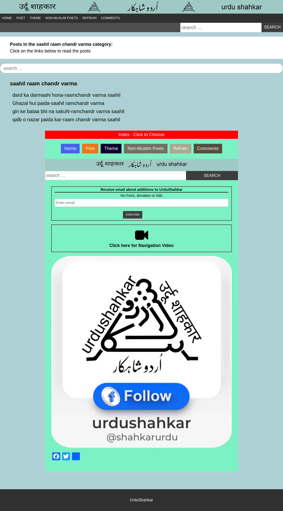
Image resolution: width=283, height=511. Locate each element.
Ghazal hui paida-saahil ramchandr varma (58, 103)
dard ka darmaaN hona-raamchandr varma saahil (66, 95)
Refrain (89, 18)
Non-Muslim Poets (62, 18)
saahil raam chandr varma (43, 83)
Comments (110, 18)
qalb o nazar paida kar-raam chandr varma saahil (66, 119)
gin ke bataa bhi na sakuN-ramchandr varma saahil (68, 111)
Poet (20, 18)
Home (7, 18)
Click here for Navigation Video (141, 245)
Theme (35, 18)
